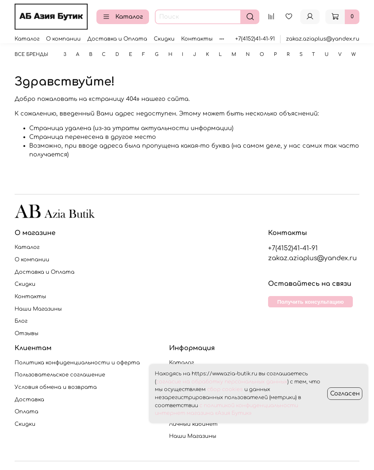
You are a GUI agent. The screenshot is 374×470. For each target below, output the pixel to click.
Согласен (345, 393)
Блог (21, 321)
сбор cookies (225, 389)
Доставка (29, 399)
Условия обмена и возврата (56, 387)
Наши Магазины (38, 309)
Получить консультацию (310, 302)
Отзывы (26, 333)
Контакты (197, 39)
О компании (63, 39)
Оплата (26, 411)
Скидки (164, 39)
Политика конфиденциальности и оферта (77, 362)
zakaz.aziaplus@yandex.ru (322, 39)
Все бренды (31, 54)
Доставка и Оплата (117, 39)
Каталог (123, 16)
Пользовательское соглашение (60, 375)
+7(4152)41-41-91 (255, 39)
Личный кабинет (193, 424)
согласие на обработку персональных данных (221, 381)
